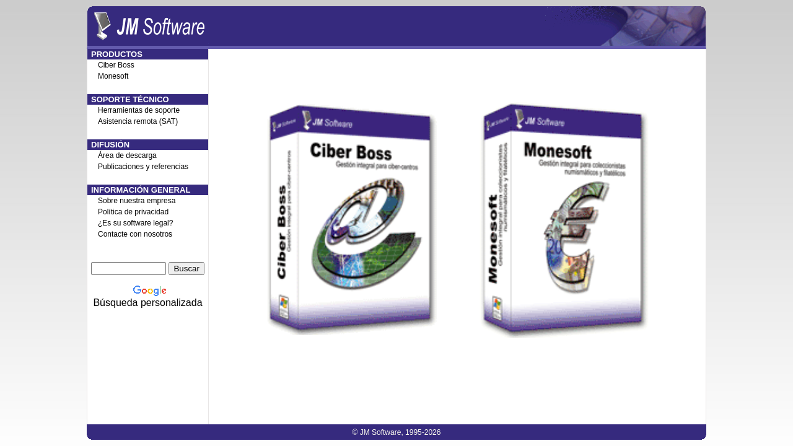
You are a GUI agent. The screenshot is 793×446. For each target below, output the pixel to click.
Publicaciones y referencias (143, 166)
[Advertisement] (457, 368)
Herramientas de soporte (139, 110)
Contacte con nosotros (135, 234)
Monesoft (113, 76)
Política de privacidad (133, 212)
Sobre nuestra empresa (136, 200)
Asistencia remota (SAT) (138, 121)
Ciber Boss (116, 65)
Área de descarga (127, 155)
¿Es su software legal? (135, 223)
